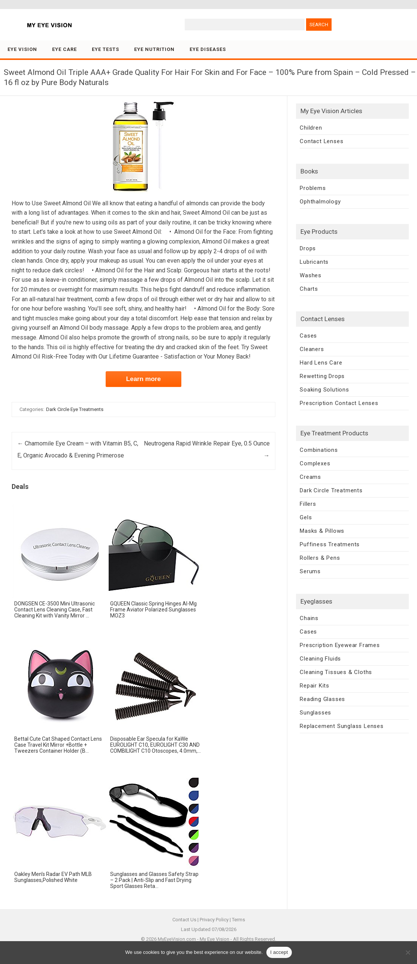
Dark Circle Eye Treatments (74, 409)
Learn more (143, 379)
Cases (308, 335)
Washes (310, 275)
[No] (407, 952)
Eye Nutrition (154, 49)
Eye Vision (22, 49)
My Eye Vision (214, 939)
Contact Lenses (321, 141)
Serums (310, 571)
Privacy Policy (214, 919)
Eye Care (64, 49)
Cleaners (312, 349)
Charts (309, 288)
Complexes (315, 463)
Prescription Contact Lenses (339, 403)
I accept (279, 952)
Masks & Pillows (322, 531)
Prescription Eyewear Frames (340, 645)
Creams (310, 477)
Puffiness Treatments (330, 544)
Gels (306, 517)
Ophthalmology (320, 201)
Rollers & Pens (320, 557)
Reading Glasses (322, 699)
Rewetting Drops (322, 376)
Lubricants (314, 262)
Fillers (308, 504)
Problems (313, 188)
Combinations (319, 450)
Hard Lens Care (321, 362)
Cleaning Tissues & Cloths (336, 672)
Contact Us (184, 919)
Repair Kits (314, 685)
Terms (238, 919)
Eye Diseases (208, 49)
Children (311, 127)
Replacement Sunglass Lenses (342, 726)
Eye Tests (105, 49)
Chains (309, 618)
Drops (308, 248)
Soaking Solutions (324, 389)
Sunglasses (315, 712)
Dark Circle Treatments (331, 490)
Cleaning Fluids (320, 658)
